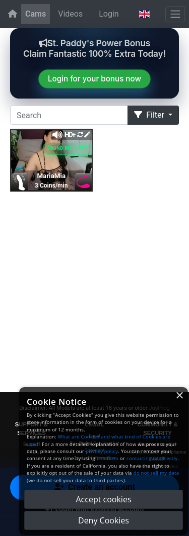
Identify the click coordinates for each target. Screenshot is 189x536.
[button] (144, 14)
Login (108, 14)
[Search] (69, 115)
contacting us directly (152, 458)
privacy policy (102, 451)
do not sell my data (156, 473)
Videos (70, 14)
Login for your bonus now (94, 78)
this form (107, 458)
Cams (35, 14)
